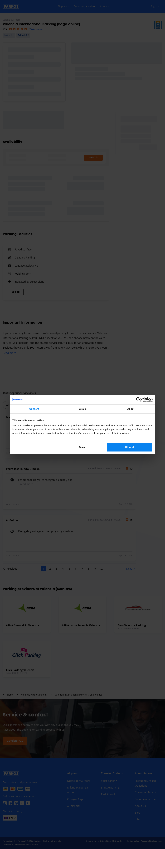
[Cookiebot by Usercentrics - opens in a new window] (138, 399)
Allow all (130, 447)
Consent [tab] (34, 408)
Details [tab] (82, 408)
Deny (82, 447)
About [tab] (130, 408)
